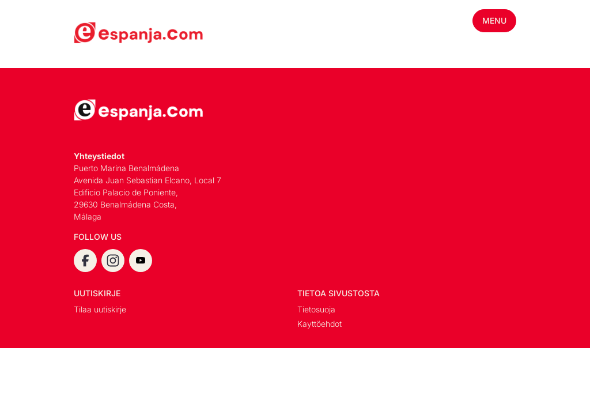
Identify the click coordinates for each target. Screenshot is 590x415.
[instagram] (112, 260)
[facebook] (85, 260)
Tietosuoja (316, 309)
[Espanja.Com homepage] (101, 34)
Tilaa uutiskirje (100, 309)
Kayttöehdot (319, 324)
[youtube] (140, 260)
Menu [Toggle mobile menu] (494, 20)
